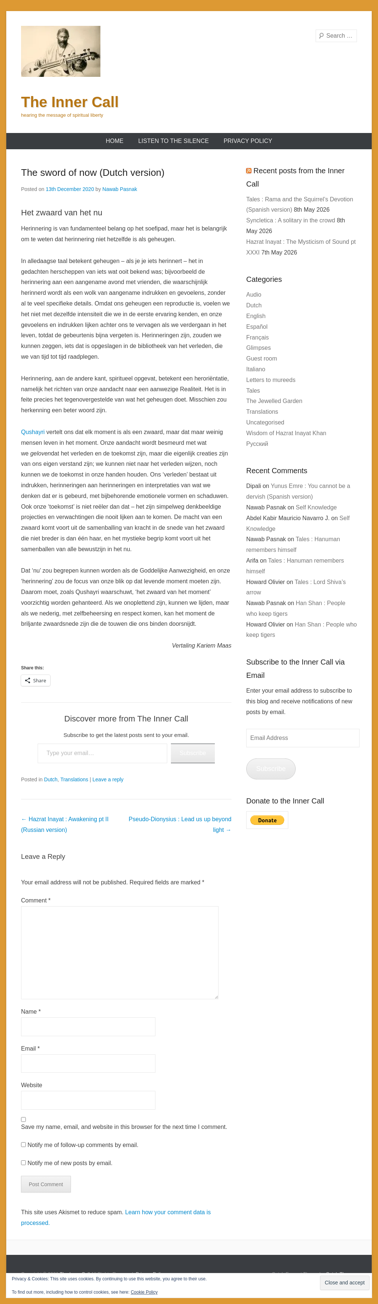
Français (257, 337)
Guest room (261, 358)
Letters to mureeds (270, 380)
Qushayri (33, 432)
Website (31, 1085)
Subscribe (193, 753)
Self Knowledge (316, 507)
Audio (253, 294)
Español (257, 327)
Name (31, 1011)
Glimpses (258, 348)
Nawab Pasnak (119, 189)
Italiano (255, 369)
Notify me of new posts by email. (69, 1163)
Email (30, 1048)
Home (114, 141)
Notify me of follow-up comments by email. (82, 1145)
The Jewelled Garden (274, 401)
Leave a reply (108, 779)
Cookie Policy (144, 1292)
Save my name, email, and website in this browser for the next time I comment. (124, 1127)
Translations (74, 779)
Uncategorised (265, 422)
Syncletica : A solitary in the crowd (290, 220)
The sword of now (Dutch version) (93, 172)
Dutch (51, 779)
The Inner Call (70, 102)
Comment (36, 900)
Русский (257, 444)
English (255, 316)
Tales (253, 391)
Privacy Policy (248, 141)
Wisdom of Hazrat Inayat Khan (286, 433)
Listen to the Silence (173, 141)
